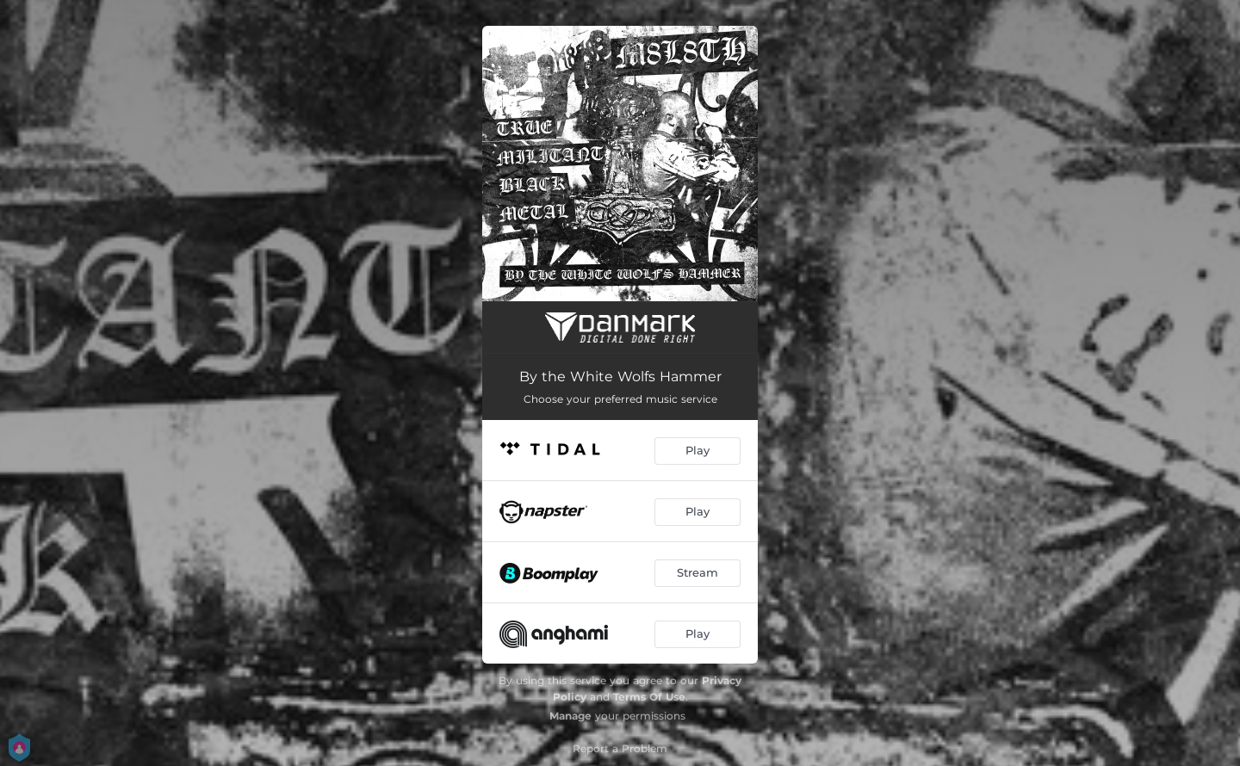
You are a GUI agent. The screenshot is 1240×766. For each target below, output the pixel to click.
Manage (570, 715)
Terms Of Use (649, 696)
